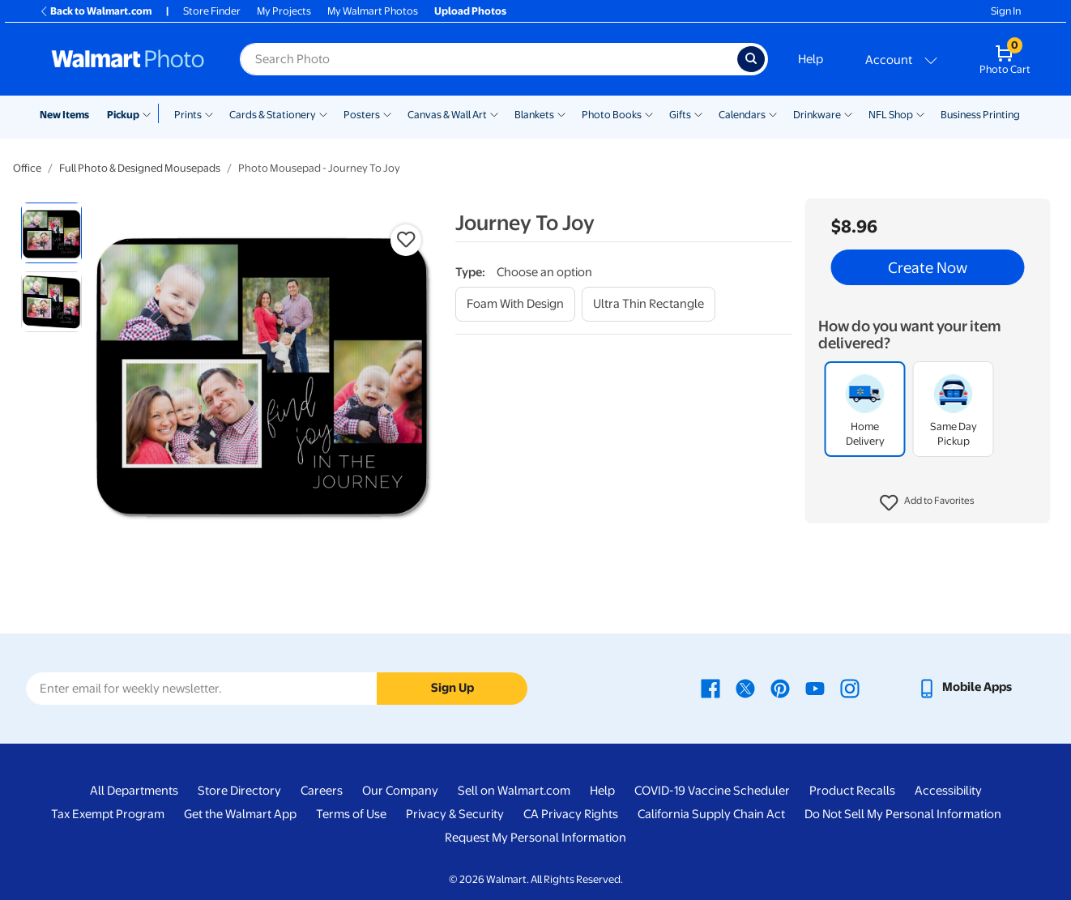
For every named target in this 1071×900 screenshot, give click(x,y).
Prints (188, 115)
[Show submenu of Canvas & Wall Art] (494, 113)
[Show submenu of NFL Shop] (920, 113)
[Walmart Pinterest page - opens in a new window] (780, 687)
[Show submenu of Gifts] (698, 113)
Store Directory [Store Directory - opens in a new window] (239, 790)
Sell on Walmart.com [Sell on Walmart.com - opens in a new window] (514, 790)
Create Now (927, 267)
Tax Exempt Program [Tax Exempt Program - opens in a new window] (107, 814)
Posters (361, 115)
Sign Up (452, 687)
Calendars (742, 115)
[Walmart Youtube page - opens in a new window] (815, 687)
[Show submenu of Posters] (387, 113)
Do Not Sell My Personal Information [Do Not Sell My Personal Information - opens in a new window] (902, 814)
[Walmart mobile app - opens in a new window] (964, 687)
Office (27, 168)
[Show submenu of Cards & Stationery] (323, 113)
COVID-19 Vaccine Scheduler (712, 790)
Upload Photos (470, 11)
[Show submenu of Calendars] (773, 113)
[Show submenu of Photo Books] (649, 113)
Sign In (1006, 11)
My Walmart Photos (372, 11)
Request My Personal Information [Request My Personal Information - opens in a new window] (535, 837)
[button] (927, 503)
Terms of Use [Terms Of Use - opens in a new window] (351, 814)
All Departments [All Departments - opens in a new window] (134, 790)
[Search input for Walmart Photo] (488, 59)
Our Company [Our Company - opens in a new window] (400, 790)
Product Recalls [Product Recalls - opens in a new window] (852, 790)
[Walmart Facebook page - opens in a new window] (710, 687)
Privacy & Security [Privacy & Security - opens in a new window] (455, 814)
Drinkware (817, 115)
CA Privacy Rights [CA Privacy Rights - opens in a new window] (570, 814)
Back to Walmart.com (95, 11)
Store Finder (212, 11)
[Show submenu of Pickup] (150, 113)
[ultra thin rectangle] (648, 304)
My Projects (284, 11)
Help (810, 59)
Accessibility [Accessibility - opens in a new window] (948, 790)
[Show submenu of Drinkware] (848, 113)
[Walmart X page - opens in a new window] (745, 687)
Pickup (123, 115)
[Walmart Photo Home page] (128, 59)
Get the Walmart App (240, 814)
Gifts (680, 115)
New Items (64, 115)
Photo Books (612, 115)
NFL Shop (890, 115)
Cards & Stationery (272, 115)
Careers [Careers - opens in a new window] (322, 790)
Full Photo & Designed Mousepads (139, 168)
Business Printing (980, 115)
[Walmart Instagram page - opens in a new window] (850, 687)
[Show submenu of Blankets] (561, 113)
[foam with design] (515, 304)
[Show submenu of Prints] (209, 113)
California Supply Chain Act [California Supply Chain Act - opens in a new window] (711, 814)
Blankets (534, 115)
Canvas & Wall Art (447, 115)
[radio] (51, 233)
